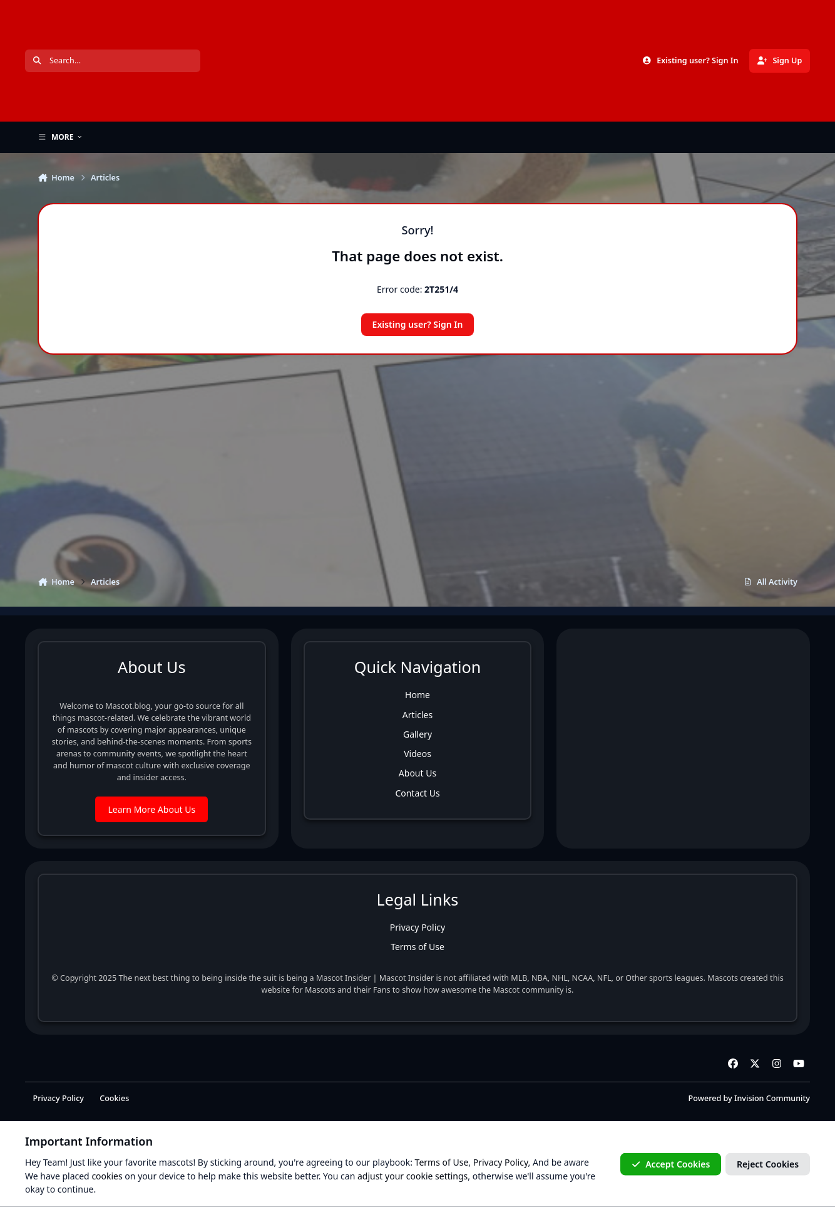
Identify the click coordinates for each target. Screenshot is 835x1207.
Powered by (749, 1098)
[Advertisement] (417, 455)
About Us (417, 773)
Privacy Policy (417, 927)
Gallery (417, 734)
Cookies (114, 1098)
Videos (417, 754)
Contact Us (417, 793)
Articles (417, 715)
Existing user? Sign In (417, 324)
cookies (106, 1175)
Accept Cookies (671, 1164)
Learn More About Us (151, 809)
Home (417, 695)
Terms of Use (417, 947)
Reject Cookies (768, 1164)
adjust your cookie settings (412, 1175)
